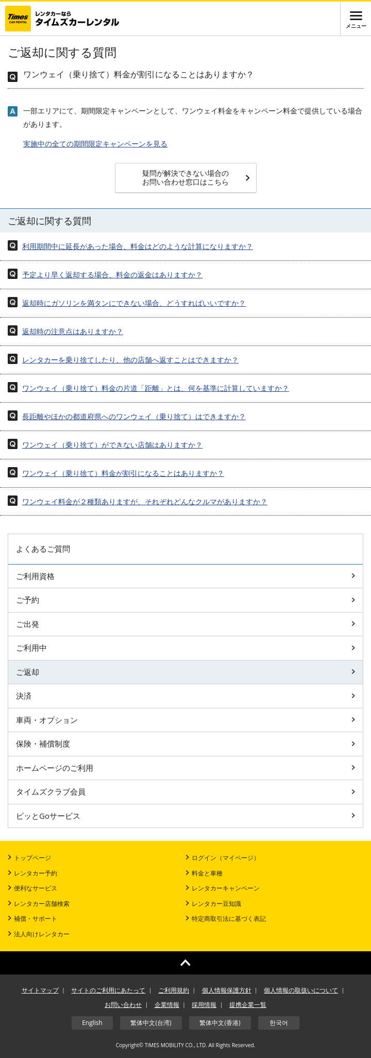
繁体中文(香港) (219, 1022)
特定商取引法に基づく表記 (225, 918)
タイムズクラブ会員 (185, 791)
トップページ (29, 857)
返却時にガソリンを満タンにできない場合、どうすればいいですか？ (134, 303)
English (92, 1022)
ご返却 (185, 672)
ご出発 (185, 624)
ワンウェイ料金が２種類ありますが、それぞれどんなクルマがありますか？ (144, 501)
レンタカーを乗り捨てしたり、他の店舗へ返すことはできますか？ (130, 360)
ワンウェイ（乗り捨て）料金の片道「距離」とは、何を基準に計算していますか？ (155, 388)
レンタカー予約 (32, 873)
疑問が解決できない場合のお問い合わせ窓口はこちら (196, 177)
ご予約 (185, 599)
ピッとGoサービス (185, 816)
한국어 (278, 1022)
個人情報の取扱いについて (301, 990)
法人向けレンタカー (39, 934)
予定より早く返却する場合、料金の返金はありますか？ (112, 274)
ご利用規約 (173, 990)
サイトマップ (40, 990)
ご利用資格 (185, 576)
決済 (185, 695)
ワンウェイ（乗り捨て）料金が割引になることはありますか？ (123, 473)
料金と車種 (204, 873)
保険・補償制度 (185, 743)
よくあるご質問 (43, 548)
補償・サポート (32, 918)
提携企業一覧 (247, 1004)
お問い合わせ (123, 1004)
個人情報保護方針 (226, 990)
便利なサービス (32, 888)
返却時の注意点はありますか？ (72, 331)
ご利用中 (185, 647)
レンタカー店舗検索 (39, 903)
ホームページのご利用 (185, 768)
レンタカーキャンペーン (222, 888)
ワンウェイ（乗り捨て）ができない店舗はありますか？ (112, 445)
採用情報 (204, 1004)
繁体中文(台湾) (150, 1022)
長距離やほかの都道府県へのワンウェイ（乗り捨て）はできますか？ (134, 416)
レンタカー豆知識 (213, 903)
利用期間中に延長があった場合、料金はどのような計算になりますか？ (137, 246)
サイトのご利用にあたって (108, 990)
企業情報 (167, 1004)
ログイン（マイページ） (222, 857)
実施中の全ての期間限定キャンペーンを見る (95, 143)
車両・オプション (185, 720)
